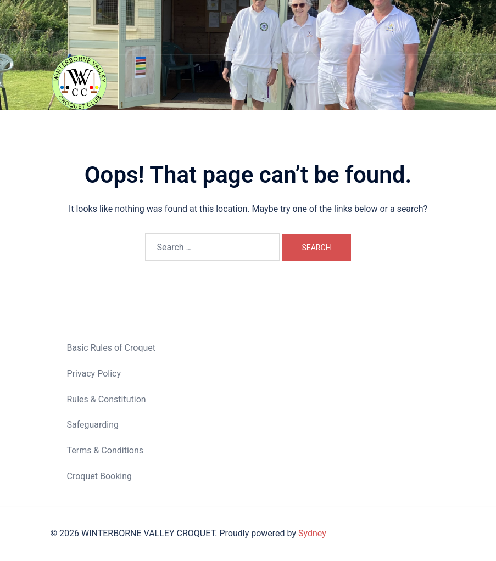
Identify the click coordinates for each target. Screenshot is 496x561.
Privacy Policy (94, 373)
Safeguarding (93, 424)
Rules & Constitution (106, 399)
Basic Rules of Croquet (111, 348)
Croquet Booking (99, 476)
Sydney (312, 533)
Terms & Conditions (105, 450)
